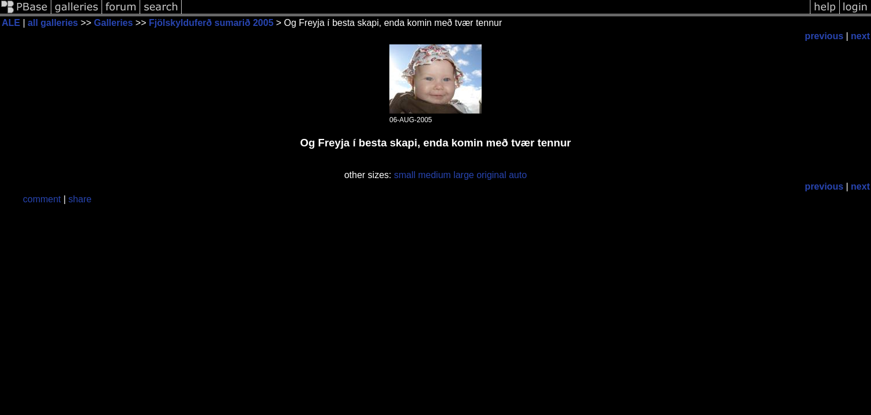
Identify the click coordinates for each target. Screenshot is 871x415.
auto (518, 175)
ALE (11, 23)
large (463, 175)
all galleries (53, 23)
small (404, 175)
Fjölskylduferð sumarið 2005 (211, 23)
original (491, 175)
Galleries (113, 23)
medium (434, 175)
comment (42, 199)
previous (824, 36)
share (80, 199)
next (860, 36)
